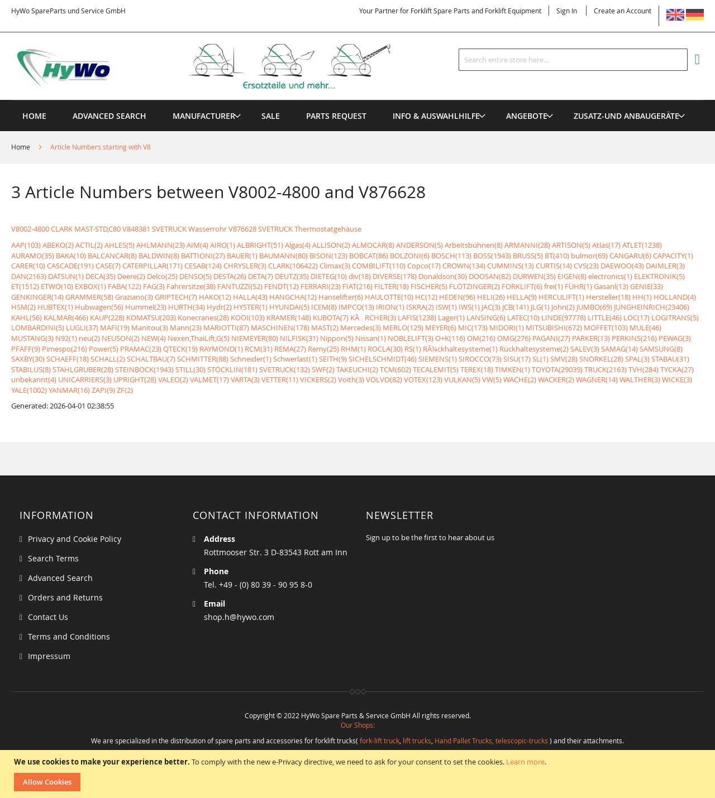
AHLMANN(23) (160, 245)
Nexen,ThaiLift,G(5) (199, 338)
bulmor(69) (589, 256)
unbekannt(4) (33, 379)
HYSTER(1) (250, 307)
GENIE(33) (646, 286)
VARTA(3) (245, 379)
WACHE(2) (519, 379)
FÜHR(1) (578, 286)
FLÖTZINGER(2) (474, 286)
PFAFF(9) (25, 349)
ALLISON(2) (331, 245)
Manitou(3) (149, 328)
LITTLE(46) (605, 318)
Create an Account (622, 10)
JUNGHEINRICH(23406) (651, 307)
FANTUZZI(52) (240, 286)
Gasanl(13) (611, 286)
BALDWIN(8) (159, 256)
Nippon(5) (337, 338)
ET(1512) (25, 286)
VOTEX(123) (423, 379)
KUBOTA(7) (331, 318)
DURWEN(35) (534, 276)
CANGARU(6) (630, 256)
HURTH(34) (186, 307)
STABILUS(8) (31, 369)
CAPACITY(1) (673, 256)
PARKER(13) (591, 338)
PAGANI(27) (551, 338)
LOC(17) (636, 318)
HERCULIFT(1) (561, 297)
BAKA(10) (71, 256)
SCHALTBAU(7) (151, 359)
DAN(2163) (28, 276)
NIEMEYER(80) (254, 338)
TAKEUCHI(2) (357, 369)
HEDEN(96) (457, 297)
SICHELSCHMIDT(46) (383, 359)
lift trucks (417, 740)
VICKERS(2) (318, 379)
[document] (359, 774)
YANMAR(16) (69, 390)
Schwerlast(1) (295, 359)
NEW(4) (153, 338)
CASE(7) (108, 266)
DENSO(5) (195, 276)
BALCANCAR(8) (112, 256)
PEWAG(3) (675, 338)
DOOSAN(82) (490, 276)
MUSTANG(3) (32, 338)
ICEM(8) (324, 307)
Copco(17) (424, 266)
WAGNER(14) (597, 379)
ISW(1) (446, 307)
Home (21, 146)
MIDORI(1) (506, 328)
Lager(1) (451, 318)
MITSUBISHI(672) (554, 328)
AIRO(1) (222, 245)
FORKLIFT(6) (522, 286)
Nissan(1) (370, 338)
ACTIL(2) (89, 245)
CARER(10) (28, 266)
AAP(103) (26, 245)
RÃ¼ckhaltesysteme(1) (460, 349)
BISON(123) (328, 256)
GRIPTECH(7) (176, 297)
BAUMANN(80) (283, 256)
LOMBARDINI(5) (37, 328)
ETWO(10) (57, 286)
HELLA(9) (522, 297)
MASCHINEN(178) (280, 328)
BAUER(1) (242, 256)
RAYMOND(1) (221, 349)
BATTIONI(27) (203, 256)
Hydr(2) (219, 307)
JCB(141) (515, 307)
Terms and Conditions (69, 636)
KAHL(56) (26, 318)
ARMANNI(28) (527, 245)
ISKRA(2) (420, 307)
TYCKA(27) (677, 369)
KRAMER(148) (288, 318)
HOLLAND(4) (675, 297)
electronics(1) (610, 276)
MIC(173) (473, 328)
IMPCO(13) (356, 307)
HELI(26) (491, 297)
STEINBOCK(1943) (144, 369)
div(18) (360, 276)
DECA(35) (100, 276)
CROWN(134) (463, 266)
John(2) (563, 307)
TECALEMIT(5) (436, 369)
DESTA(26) (229, 276)
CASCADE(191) (70, 266)
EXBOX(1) (90, 286)
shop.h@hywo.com (239, 617)
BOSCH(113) (451, 256)
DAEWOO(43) (622, 266)
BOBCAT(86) (368, 256)
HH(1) (642, 297)
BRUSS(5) (528, 256)
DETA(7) (260, 276)
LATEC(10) (523, 318)
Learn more (525, 762)
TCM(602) (395, 369)
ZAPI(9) (103, 390)
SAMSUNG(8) (661, 349)
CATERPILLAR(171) (152, 266)
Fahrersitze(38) (191, 286)
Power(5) (103, 349)
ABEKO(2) (58, 245)
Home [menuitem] (34, 115)
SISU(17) (517, 359)
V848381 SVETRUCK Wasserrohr (174, 229)
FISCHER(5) (429, 286)
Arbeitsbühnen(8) (474, 245)
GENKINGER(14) (37, 297)
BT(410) (557, 256)
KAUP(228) (107, 318)
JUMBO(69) (594, 307)
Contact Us (48, 617)
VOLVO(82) (384, 379)
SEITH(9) (333, 359)
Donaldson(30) (442, 276)
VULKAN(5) (462, 379)
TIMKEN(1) (512, 369)
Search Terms (53, 558)
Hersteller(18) (608, 297)
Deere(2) (131, 276)
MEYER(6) (440, 328)
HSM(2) (23, 307)
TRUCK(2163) (605, 369)
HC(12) (426, 297)
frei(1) (553, 286)
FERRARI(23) (321, 286)
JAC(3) (491, 307)
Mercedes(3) (360, 328)
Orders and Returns (65, 597)
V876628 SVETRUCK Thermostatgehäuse (294, 229)
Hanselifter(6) (340, 297)
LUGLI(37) (82, 328)
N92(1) (66, 338)
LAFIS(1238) (417, 318)
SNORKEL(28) (601, 359)
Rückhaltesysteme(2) (534, 349)
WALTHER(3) (639, 379)
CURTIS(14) (554, 266)
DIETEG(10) (329, 276)
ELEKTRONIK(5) (659, 276)
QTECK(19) (180, 349)
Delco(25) (162, 276)
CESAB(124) (203, 266)
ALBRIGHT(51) (260, 245)
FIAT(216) (357, 286)
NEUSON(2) (121, 338)
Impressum (49, 656)
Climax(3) (335, 266)
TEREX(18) (476, 369)
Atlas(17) (606, 245)
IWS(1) (469, 307)
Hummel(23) (145, 307)
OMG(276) (514, 338)
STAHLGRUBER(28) (83, 369)
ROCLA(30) (385, 349)
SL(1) (540, 359)
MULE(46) (645, 328)
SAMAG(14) (619, 349)
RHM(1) (353, 349)
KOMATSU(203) (151, 318)
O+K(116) (450, 338)
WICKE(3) (677, 379)
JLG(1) (540, 307)
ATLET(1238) (642, 245)
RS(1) (412, 349)
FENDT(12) (281, 286)
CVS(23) (586, 266)
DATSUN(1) (66, 276)
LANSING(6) (486, 318)
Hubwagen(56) (99, 307)
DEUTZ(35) (292, 276)
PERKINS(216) (634, 338)
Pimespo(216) (64, 349)
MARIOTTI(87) (226, 328)
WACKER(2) (556, 379)
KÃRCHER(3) (373, 318)
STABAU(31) (670, 359)
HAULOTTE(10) (389, 297)
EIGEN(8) (572, 276)
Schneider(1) (250, 359)
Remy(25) (323, 349)
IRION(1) (390, 307)
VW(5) (492, 379)
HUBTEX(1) (55, 307)
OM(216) (481, 338)
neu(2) (89, 338)
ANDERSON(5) (419, 245)
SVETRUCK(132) (284, 369)
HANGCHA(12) (293, 297)
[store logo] (219, 66)
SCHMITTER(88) (202, 359)
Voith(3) (351, 379)
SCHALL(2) (107, 359)
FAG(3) (154, 286)
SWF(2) (323, 369)
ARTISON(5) (571, 245)
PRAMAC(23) (140, 349)
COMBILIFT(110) (379, 266)
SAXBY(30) (28, 359)
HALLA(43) (250, 297)
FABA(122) (124, 286)
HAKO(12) (215, 297)
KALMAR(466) (66, 318)
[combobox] (573, 60)
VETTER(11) (279, 379)
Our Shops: (358, 724)
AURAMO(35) (32, 256)
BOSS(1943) (492, 256)
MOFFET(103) (606, 328)
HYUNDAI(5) (289, 307)
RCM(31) (259, 349)
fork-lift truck (379, 740)
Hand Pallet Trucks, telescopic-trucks (491, 740)
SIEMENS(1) (437, 359)
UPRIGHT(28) (134, 379)
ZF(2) (125, 390)
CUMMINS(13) (510, 266)
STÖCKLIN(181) (232, 369)
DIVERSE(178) (395, 276)
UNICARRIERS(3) (85, 379)
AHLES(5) (119, 245)
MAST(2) (325, 328)
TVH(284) (643, 369)
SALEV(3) (584, 349)
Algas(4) (298, 245)
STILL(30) (190, 369)
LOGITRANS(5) (675, 318)
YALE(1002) (29, 390)
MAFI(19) (115, 328)
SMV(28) (564, 359)
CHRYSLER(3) (244, 266)
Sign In (566, 10)
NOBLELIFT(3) (410, 338)
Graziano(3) (134, 297)
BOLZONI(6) (410, 256)
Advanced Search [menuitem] (109, 115)
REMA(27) (290, 349)
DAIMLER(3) (665, 266)
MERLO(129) (403, 328)
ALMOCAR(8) (373, 245)
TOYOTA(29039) (557, 369)
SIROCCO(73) (480, 359)
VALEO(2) (173, 379)
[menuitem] (203, 116)
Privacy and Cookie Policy (74, 538)
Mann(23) (186, 328)
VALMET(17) (209, 379)
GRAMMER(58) (89, 297)
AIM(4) (197, 245)
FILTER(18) (391, 286)
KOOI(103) (248, 318)
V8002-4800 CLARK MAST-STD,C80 (66, 229)
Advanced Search (60, 578)
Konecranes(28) (203, 318)
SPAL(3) (637, 359)
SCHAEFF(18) (67, 359)
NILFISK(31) (299, 338)
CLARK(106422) (293, 266)
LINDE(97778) (563, 318)
